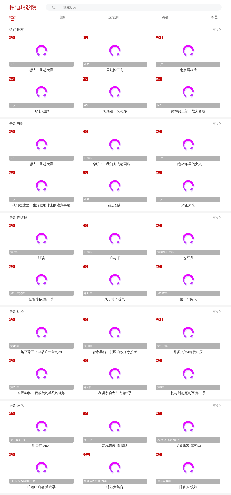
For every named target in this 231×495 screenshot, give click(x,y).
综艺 (214, 17)
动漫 (164, 17)
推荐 (12, 17)
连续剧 (113, 17)
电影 (62, 17)
